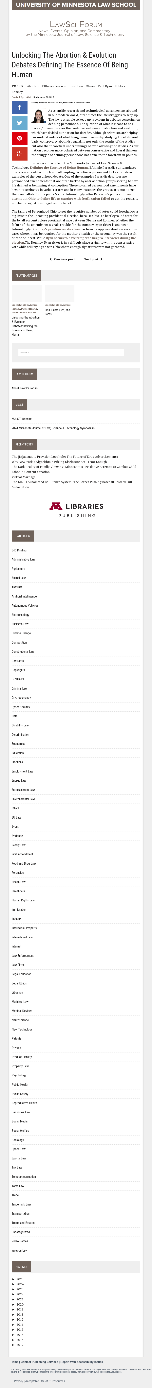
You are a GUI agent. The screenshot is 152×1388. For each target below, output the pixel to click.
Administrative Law (23, 559)
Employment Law (22, 770)
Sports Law (18, 1157)
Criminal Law (19, 687)
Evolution (76, 86)
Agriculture (18, 568)
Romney (17, 92)
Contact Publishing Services (39, 1360)
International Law (21, 936)
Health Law (18, 881)
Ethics (33, 305)
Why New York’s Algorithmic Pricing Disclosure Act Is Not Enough (59, 461)
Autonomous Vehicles (24, 605)
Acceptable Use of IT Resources (45, 1380)
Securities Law (20, 1111)
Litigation (17, 992)
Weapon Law (19, 1249)
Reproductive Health (23, 312)
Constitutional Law (22, 651)
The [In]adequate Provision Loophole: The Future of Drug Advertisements (64, 456)
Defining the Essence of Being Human (59, 167)
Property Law (19, 1065)
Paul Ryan (105, 86)
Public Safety (19, 1093)
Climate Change (21, 632)
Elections (17, 761)
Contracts (17, 660)
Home (14, 1360)
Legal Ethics (19, 982)
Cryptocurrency (21, 697)
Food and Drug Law (23, 862)
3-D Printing (18, 549)
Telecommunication (23, 1176)
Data (14, 715)
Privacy (15, 308)
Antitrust (16, 586)
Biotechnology (20, 305)
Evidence (17, 835)
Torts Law (17, 1185)
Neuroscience (20, 1019)
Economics (18, 743)
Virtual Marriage (23, 476)
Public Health (29, 308)
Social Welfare (20, 1130)
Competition (19, 641)
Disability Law (19, 724)
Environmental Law (23, 798)
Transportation (20, 1213)
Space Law (18, 1148)
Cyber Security (20, 706)
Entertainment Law (23, 789)
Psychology (18, 1074)
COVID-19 (17, 678)
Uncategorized (20, 1231)
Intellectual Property (24, 927)
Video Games (19, 1240)
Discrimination (20, 734)
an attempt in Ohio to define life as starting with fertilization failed (71, 196)
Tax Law (16, 1167)
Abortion (33, 86)
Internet (16, 945)
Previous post (62, 259)
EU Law (16, 816)
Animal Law (18, 577)
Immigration (18, 909)
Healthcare (18, 890)
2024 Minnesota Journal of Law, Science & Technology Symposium (52, 427)
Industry (16, 918)
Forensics (17, 872)
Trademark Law (21, 1203)
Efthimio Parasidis (54, 86)
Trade (15, 1194)
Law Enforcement (22, 955)
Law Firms (17, 964)
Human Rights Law (22, 899)
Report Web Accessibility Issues (81, 1360)
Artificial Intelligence (24, 595)
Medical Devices (21, 1010)
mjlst (28, 96)
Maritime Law (19, 1001)
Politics (120, 86)
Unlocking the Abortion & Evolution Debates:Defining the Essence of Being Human (25, 325)
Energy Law (18, 780)
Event (14, 826)
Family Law (18, 844)
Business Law (19, 623)
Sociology (17, 1139)
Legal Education (21, 973)
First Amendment (22, 853)
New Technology (21, 1028)
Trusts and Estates (22, 1222)
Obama (90, 86)
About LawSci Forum (24, 387)
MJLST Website (21, 418)
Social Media (19, 1120)
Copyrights (18, 669)
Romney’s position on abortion (55, 229)
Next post (93, 259)
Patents (16, 1038)
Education (17, 752)
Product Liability (21, 1056)
